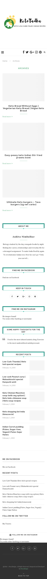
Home (5, 61)
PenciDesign (24, 569)
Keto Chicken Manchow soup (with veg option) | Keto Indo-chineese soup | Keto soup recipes (14, 397)
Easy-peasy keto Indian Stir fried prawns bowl (23, 156)
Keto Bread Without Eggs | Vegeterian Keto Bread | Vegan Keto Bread (23, 108)
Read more (8, 116)
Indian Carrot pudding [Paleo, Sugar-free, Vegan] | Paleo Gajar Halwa (13, 431)
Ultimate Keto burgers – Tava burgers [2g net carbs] (23, 203)
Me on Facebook (11, 459)
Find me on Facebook (23, 270)
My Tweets (7, 523)
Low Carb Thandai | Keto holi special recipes (14, 363)
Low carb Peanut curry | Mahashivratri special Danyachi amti (14, 379)
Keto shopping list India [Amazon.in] (14, 413)
